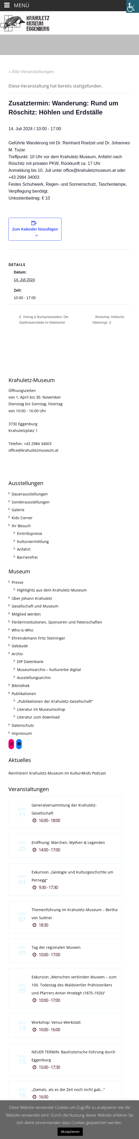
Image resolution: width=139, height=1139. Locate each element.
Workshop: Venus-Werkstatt (56, 1022)
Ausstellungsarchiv (34, 677)
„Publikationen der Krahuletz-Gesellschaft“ (55, 701)
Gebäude (20, 645)
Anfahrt (24, 549)
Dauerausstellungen (30, 494)
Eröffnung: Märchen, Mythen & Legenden (68, 842)
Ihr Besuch (21, 525)
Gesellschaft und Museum (35, 606)
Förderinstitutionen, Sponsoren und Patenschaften (57, 622)
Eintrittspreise (29, 533)
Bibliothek (20, 685)
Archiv (17, 653)
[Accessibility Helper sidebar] (132, 6)
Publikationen (24, 693)
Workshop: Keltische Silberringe (108, 320)
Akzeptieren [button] (70, 1131)
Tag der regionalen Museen (56, 947)
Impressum (22, 733)
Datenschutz (23, 725)
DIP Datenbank (30, 661)
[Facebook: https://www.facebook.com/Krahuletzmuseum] (19, 744)
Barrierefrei (27, 557)
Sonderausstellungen (31, 502)
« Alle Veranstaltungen (31, 71)
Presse (17, 582)
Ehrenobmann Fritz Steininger (38, 638)
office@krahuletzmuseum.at (33, 450)
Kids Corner (22, 517)
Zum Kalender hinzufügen (35, 229)
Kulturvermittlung (33, 541)
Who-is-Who (22, 630)
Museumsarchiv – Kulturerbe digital (49, 669)
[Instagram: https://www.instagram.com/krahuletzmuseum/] (11, 744)
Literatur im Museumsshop (41, 709)
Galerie (18, 509)
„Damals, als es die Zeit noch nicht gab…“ (68, 1089)
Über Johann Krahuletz (32, 598)
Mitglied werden (26, 614)
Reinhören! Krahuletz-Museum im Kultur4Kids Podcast (57, 773)
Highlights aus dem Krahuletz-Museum (52, 590)
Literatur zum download (38, 717)
